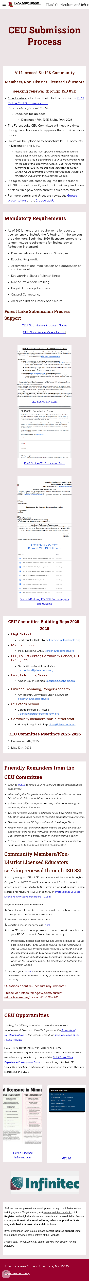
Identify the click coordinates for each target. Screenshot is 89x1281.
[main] (44, 36)
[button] (4, 4)
